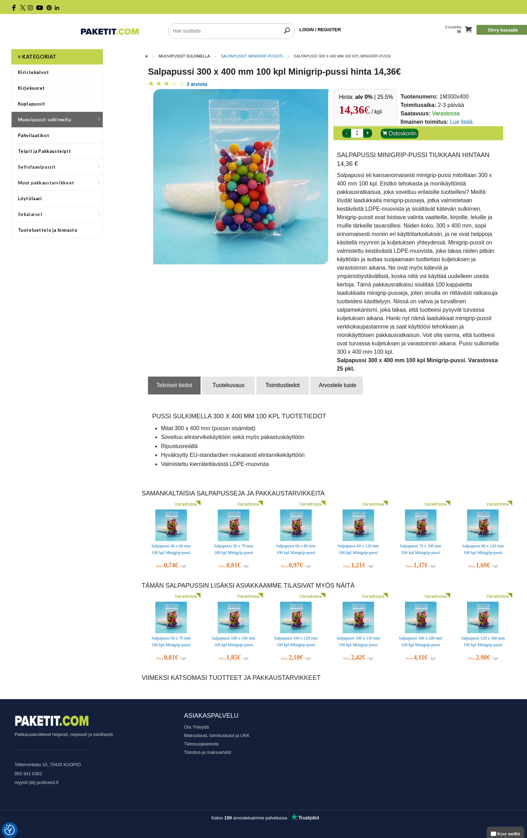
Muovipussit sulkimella (59, 119)
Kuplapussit (32, 104)
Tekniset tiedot (174, 385)
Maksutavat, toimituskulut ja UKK (217, 735)
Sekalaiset (59, 214)
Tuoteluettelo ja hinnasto (47, 230)
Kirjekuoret (31, 88)
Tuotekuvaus (228, 385)
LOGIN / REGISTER (320, 29)
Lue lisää (461, 122)
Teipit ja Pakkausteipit (44, 151)
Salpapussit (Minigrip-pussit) (252, 56)
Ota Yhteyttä (196, 727)
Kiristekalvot (33, 72)
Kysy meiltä (505, 834)
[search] (287, 27)
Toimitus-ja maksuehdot (207, 752)
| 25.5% (374, 97)
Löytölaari (30, 198)
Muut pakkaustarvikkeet (59, 182)
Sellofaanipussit (59, 167)
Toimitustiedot (282, 385)
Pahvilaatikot (33, 135)
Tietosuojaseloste (201, 743)
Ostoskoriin (400, 133)
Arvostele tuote (337, 385)
